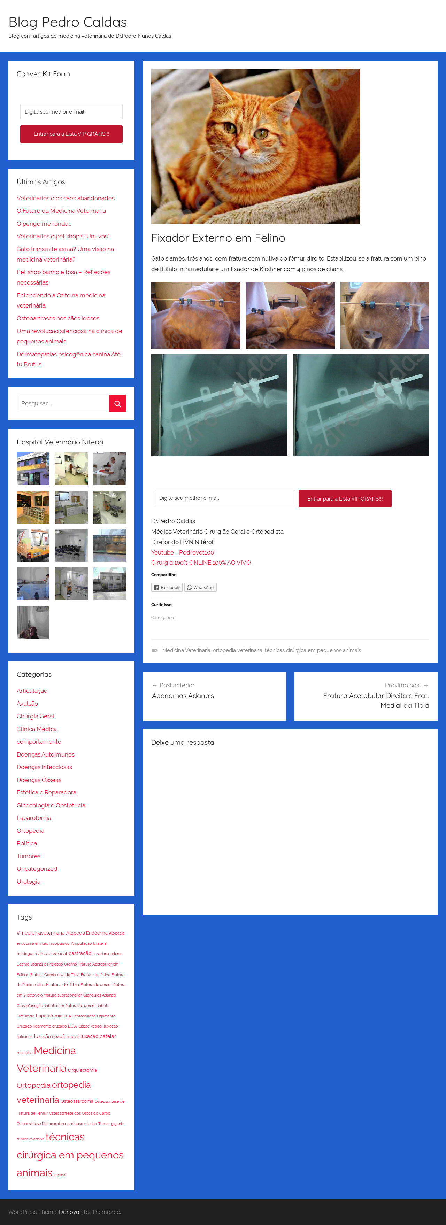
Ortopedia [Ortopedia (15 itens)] (34, 1085)
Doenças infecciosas (44, 766)
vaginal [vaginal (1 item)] (60, 1175)
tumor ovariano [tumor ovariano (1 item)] (30, 1139)
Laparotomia (34, 817)
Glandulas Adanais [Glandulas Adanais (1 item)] (99, 995)
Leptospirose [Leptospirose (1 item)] (83, 1016)
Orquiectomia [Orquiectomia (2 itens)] (82, 1070)
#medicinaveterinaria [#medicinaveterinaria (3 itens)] (41, 933)
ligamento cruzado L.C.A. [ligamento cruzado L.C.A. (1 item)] (55, 1026)
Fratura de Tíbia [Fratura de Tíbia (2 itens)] (62, 984)
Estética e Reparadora (46, 792)
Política (27, 843)
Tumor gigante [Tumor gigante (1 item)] (111, 1124)
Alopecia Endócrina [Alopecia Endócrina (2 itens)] (87, 933)
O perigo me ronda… (44, 223)
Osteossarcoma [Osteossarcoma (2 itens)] (77, 1101)
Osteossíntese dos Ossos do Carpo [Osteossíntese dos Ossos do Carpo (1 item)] (79, 1113)
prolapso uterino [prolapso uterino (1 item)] (82, 1124)
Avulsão (27, 703)
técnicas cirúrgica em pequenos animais (313, 650)
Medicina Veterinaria (186, 650)
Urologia (28, 881)
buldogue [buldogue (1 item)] (25, 954)
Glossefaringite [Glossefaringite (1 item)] (30, 1005)
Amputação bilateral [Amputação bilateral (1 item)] (89, 943)
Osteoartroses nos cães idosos (58, 318)
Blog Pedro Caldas (67, 21)
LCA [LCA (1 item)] (67, 1016)
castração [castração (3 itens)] (80, 953)
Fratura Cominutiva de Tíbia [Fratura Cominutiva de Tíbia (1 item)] (54, 974)
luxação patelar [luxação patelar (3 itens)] (98, 1036)
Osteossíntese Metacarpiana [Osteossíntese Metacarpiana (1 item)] (41, 1124)
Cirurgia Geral (35, 716)
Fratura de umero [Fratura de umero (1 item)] (96, 985)
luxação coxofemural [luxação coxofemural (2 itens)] (56, 1036)
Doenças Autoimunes (46, 754)
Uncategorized (37, 868)
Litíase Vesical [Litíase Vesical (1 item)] (90, 1026)
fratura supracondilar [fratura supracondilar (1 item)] (63, 995)
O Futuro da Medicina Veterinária (61, 210)
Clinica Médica (37, 729)
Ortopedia (30, 830)
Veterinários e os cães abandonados (66, 198)
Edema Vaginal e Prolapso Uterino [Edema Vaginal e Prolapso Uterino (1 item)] (47, 964)
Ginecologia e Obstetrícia (51, 805)
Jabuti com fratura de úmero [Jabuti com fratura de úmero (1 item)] (70, 1005)
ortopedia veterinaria (237, 650)
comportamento (39, 741)
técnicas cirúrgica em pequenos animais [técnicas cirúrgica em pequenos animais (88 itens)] (70, 1154)
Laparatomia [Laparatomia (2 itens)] (49, 1015)
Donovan (71, 1211)
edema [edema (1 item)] (116, 954)
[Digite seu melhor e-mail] (225, 498)
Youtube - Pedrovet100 (182, 552)
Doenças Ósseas (39, 779)
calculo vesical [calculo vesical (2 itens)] (51, 953)
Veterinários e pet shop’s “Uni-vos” (63, 236)
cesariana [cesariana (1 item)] (101, 954)
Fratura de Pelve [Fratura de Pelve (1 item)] (95, 974)
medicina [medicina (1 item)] (24, 1052)
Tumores (28, 856)
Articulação (32, 690)
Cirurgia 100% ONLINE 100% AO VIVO (201, 562)
